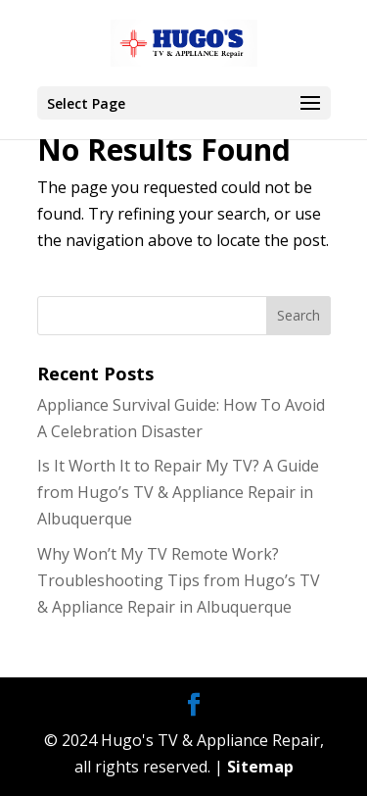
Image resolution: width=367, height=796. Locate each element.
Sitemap (260, 766)
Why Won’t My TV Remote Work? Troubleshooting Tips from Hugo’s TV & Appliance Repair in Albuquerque (178, 580)
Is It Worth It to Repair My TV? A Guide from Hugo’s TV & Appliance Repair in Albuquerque (178, 492)
